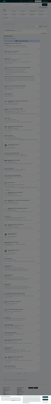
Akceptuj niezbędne (45, 399)
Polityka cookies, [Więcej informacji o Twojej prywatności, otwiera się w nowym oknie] (13, 400)
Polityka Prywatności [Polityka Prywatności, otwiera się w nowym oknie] (17, 400)
